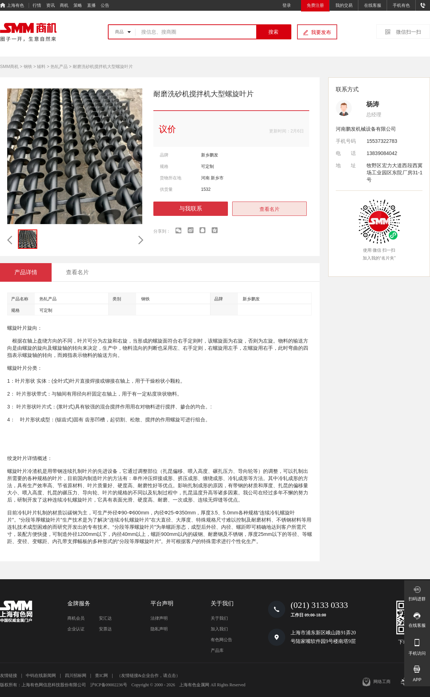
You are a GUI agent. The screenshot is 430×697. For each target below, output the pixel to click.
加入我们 (219, 628)
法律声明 (159, 618)
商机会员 (76, 618)
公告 (105, 5)
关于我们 (219, 618)
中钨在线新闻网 (41, 675)
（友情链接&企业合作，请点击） (148, 675)
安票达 (105, 628)
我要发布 (321, 32)
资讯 (50, 5)
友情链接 (8, 675)
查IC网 (101, 675)
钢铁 (28, 66)
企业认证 (76, 628)
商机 (64, 5)
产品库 (217, 650)
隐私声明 (159, 628)
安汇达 (105, 618)
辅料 (41, 66)
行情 (37, 5)
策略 (77, 5)
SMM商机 (9, 66)
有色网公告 (221, 639)
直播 (91, 5)
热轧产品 (59, 66)
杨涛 (372, 104)
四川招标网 (75, 675)
